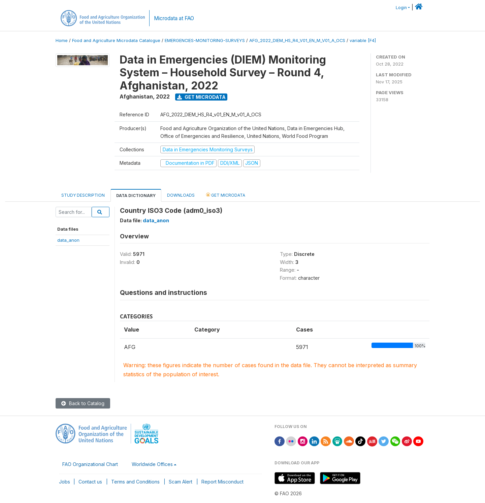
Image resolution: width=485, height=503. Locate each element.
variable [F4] (363, 40)
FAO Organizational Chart (90, 464)
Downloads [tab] (181, 195)
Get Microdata (201, 97)
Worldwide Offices (152, 464)
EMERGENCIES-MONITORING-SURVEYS (205, 40)
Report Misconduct (222, 482)
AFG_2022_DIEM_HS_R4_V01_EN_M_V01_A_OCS (297, 40)
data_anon (68, 240)
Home (62, 40)
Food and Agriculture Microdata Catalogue (116, 40)
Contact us (90, 482)
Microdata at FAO (174, 18)
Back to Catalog (82, 403)
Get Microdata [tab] (225, 195)
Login (401, 7)
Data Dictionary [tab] (136, 195)
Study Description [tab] (83, 195)
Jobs (64, 482)
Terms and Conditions (135, 482)
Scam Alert (180, 482)
